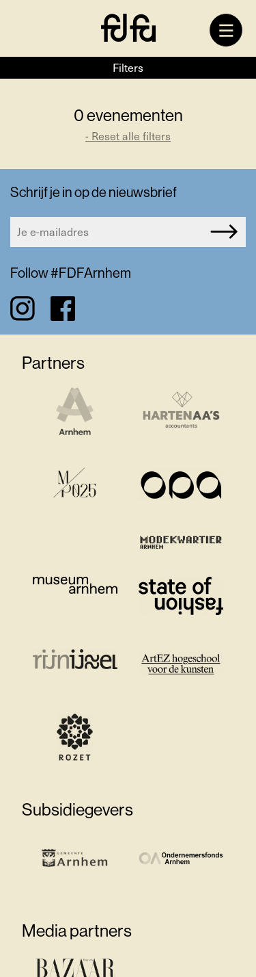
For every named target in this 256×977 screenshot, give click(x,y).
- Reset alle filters (128, 136)
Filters (128, 67)
